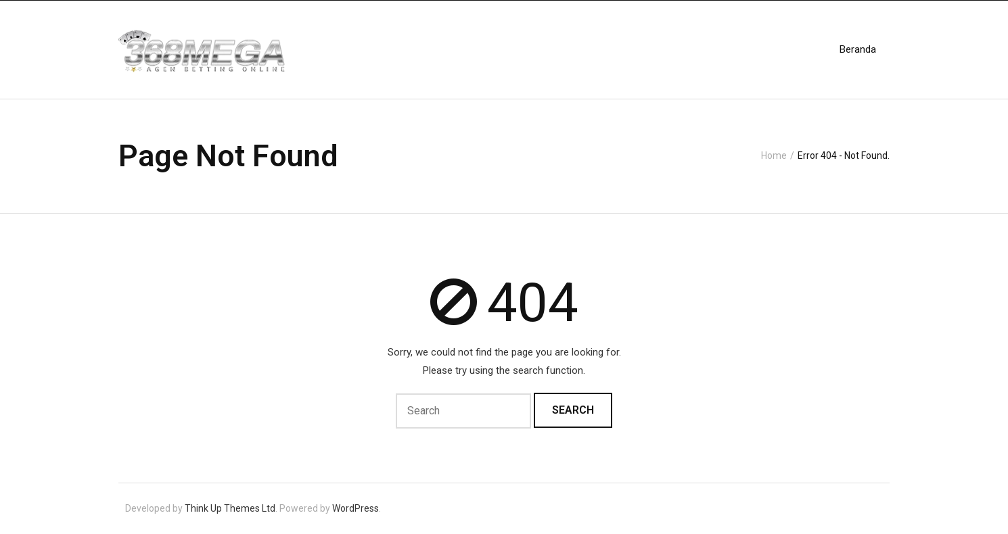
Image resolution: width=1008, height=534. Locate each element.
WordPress (355, 508)
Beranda (858, 49)
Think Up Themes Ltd (230, 508)
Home (774, 155)
